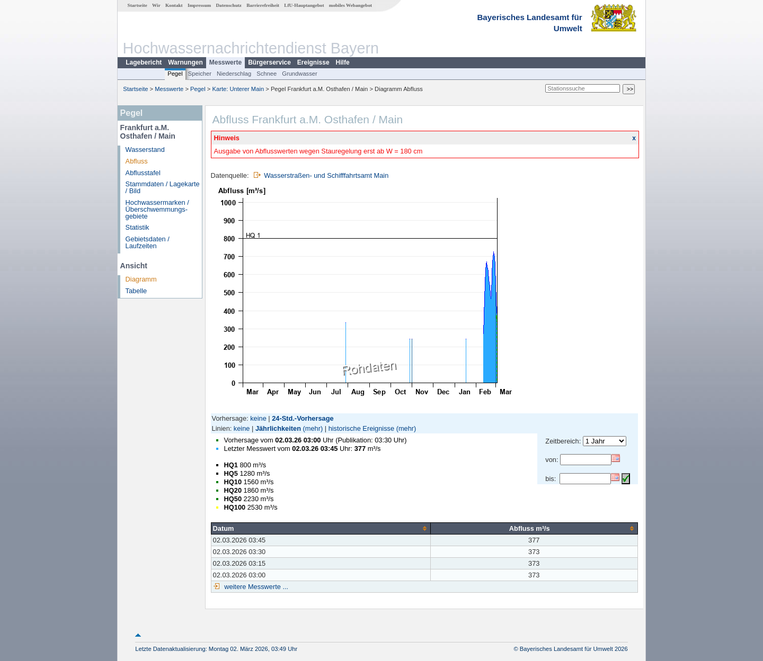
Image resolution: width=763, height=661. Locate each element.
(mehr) (313, 428)
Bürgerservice (269, 62)
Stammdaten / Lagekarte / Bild (163, 187)
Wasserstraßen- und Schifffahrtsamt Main (326, 175)
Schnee (266, 73)
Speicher (199, 73)
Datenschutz (229, 5)
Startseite (137, 5)
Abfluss (137, 161)
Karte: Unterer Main (238, 89)
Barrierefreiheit (262, 5)
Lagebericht (144, 62)
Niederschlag (234, 73)
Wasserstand (145, 149)
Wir (156, 5)
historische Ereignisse (361, 428)
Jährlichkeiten (278, 428)
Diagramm (141, 279)
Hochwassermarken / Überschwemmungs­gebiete (157, 209)
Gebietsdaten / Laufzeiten (148, 242)
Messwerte (225, 62)
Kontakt (174, 5)
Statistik (137, 227)
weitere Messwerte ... (255, 587)
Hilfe (343, 62)
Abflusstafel (143, 173)
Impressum (199, 5)
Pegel (175, 73)
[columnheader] (320, 528)
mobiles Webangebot (350, 5)
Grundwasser (299, 73)
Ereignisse (313, 62)
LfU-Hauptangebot (304, 5)
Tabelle (136, 291)
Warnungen (185, 62)
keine (258, 418)
